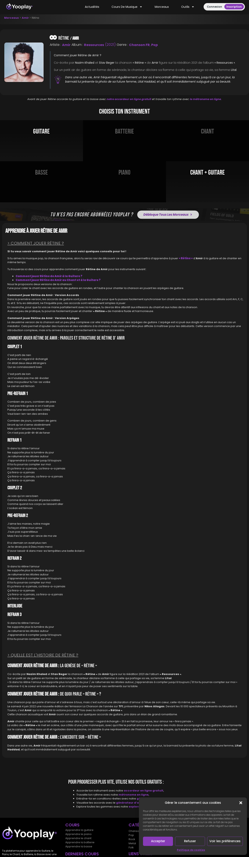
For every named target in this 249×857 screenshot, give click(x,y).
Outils (187, 7)
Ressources (94, 45)
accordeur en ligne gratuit (143, 790)
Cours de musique (127, 7)
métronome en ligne (134, 795)
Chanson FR (139, 45)
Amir (25, 18)
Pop (154, 45)
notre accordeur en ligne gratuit (129, 99)
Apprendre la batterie (80, 842)
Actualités (92, 7)
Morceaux (162, 7)
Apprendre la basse (78, 846)
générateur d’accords (133, 803)
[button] (241, 803)
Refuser (190, 841)
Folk (131, 847)
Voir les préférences (225, 841)
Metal (132, 843)
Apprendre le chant (78, 838)
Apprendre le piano (78, 834)
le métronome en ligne (205, 99)
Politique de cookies (191, 850)
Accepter (158, 841)
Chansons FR (137, 831)
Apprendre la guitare (79, 830)
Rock (132, 839)
